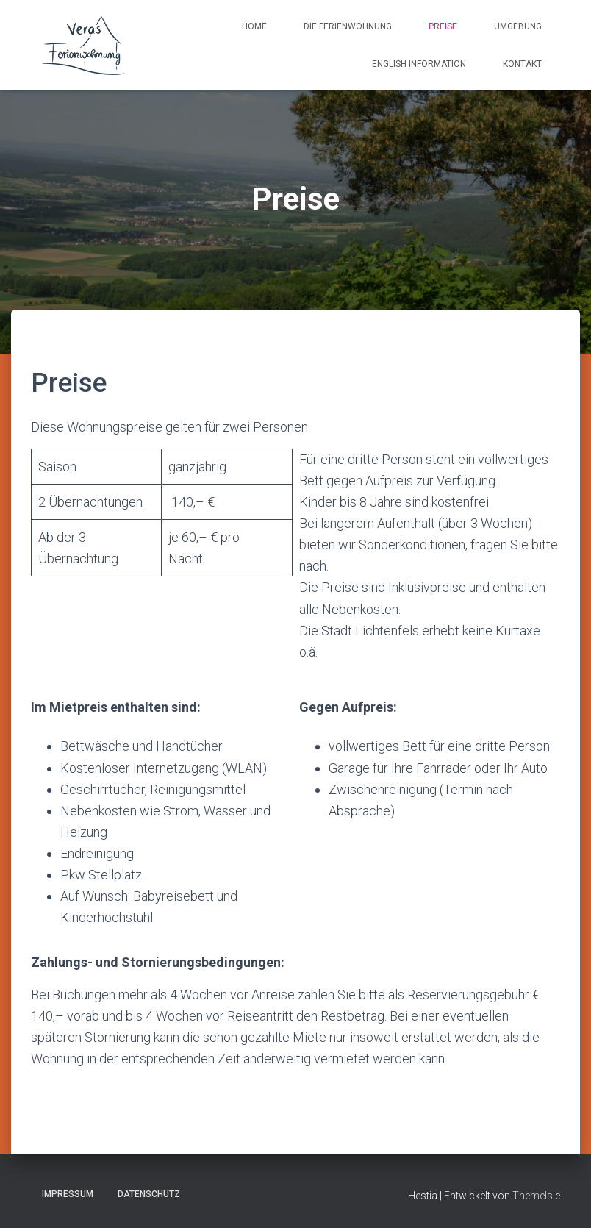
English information (419, 64)
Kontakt (522, 64)
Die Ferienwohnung (348, 26)
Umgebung (518, 26)
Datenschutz (149, 1194)
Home (254, 26)
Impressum (67, 1194)
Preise (443, 26)
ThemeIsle (536, 1196)
